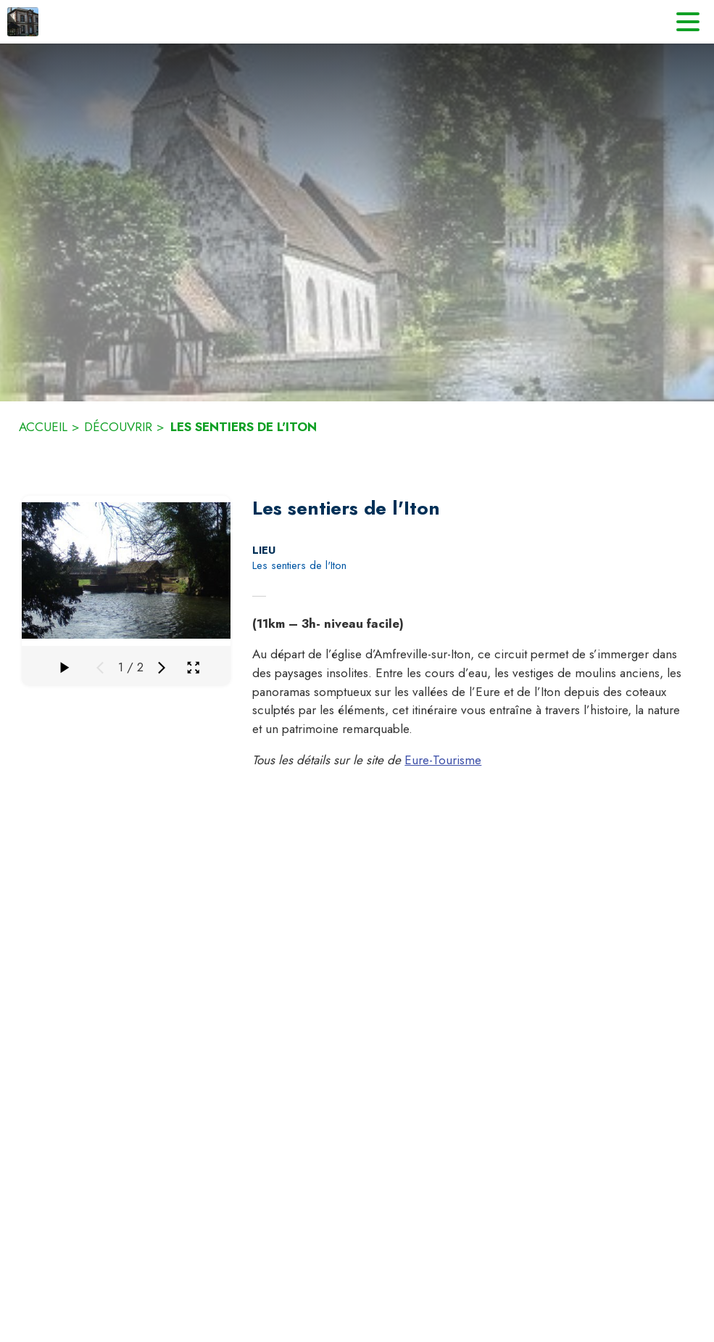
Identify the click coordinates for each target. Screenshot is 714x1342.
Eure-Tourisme (442, 760)
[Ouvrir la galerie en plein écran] (193, 667)
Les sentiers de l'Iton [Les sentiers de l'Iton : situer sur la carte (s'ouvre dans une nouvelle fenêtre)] (299, 565)
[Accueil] (22, 21)
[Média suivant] (161, 667)
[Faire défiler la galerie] (63, 667)
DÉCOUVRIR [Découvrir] (118, 426)
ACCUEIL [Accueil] (43, 426)
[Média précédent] (100, 667)
